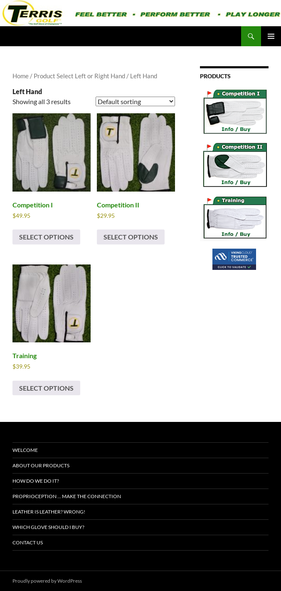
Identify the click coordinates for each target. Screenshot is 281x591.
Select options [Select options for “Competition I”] (46, 237)
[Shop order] (135, 101)
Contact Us (27, 542)
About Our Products (40, 465)
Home (20, 76)
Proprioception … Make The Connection (66, 496)
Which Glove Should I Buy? (48, 527)
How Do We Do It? (35, 481)
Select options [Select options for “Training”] (46, 388)
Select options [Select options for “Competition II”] (131, 237)
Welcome (25, 450)
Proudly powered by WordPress (47, 581)
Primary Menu (271, 36)
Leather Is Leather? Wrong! (48, 512)
